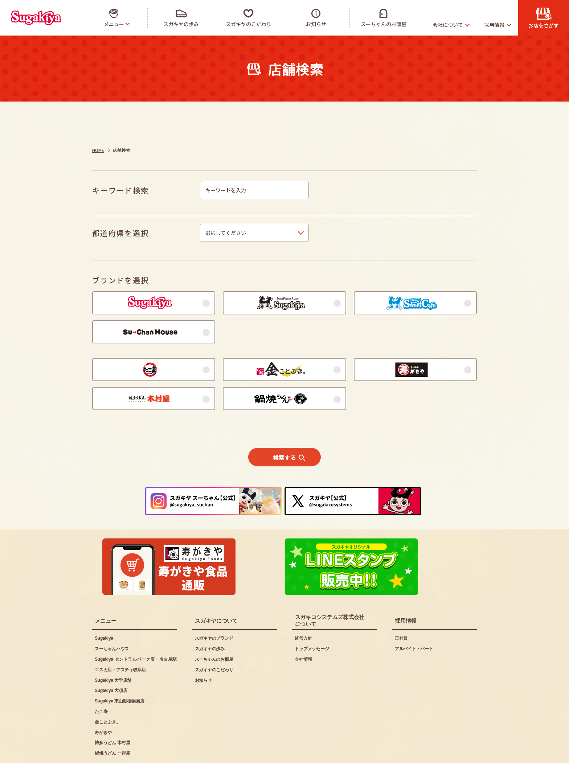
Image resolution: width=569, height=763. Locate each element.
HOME (98, 150)
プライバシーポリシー (181, 752)
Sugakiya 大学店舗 (113, 653)
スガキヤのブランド (214, 611)
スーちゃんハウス (112, 621)
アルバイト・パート (414, 621)
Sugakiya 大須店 (111, 663)
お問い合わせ (245, 752)
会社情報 (303, 632)
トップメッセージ (312, 621)
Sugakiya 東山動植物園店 (119, 673)
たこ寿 (101, 684)
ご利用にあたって (112, 752)
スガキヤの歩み (210, 621)
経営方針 (303, 611)
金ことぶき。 (107, 694)
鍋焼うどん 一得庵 (112, 726)
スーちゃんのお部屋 (214, 632)
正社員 (401, 611)
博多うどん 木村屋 (112, 715)
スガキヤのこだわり (214, 642)
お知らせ (203, 653)
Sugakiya (104, 611)
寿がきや (103, 705)
